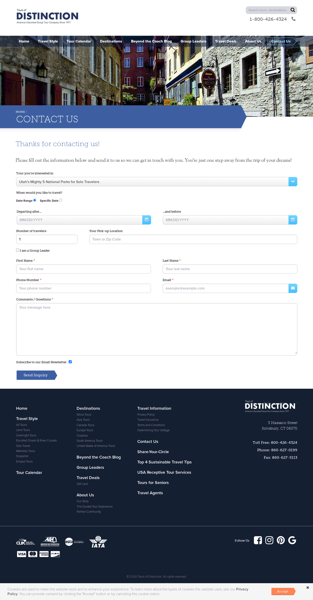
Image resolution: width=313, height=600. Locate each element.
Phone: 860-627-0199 (277, 450)
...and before (172, 212)
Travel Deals (88, 477)
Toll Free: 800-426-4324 (275, 443)
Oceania (82, 436)
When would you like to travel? (39, 193)
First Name (25, 261)
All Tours (21, 425)
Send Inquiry (35, 375)
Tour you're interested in (34, 173)
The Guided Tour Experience (95, 507)
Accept (282, 591)
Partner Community (89, 512)
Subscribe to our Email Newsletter (44, 362)
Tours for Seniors (153, 482)
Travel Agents (150, 493)
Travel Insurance (147, 420)
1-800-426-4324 (272, 19)
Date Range (26, 201)
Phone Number (29, 280)
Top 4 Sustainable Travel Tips (164, 462)
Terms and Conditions (151, 425)
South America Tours (90, 441)
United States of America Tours (96, 446)
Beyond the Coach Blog (99, 457)
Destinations (88, 408)
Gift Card (82, 484)
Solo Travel (23, 446)
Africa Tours (84, 415)
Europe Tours (85, 430)
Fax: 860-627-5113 (280, 457)
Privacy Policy (146, 415)
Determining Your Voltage (153, 430)
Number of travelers (31, 231)
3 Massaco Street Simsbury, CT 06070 (279, 426)
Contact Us (147, 441)
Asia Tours (83, 420)
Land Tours (23, 430)
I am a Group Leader (33, 251)
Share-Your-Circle (153, 452)
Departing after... (29, 212)
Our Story (83, 501)
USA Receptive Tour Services (164, 472)
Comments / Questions (34, 300)
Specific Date (51, 201)
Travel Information (154, 408)
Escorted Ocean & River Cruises (36, 441)
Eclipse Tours (24, 462)
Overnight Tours (26, 436)
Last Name (172, 261)
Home (20, 111)
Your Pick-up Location (106, 231)
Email (168, 280)
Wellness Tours (25, 451)
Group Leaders (90, 467)
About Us (85, 495)
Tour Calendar (29, 472)
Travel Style (27, 418)
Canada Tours (85, 425)
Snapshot (22, 456)
